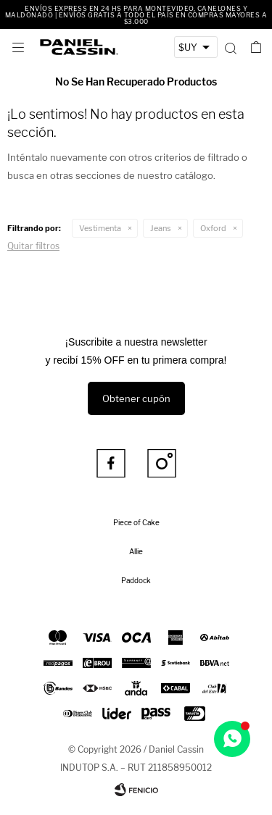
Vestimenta (100, 228)
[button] (230, 47)
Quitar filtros (33, 246)
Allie (136, 551)
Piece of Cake (136, 522)
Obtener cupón (136, 398)
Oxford (213, 228)
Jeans (160, 228)
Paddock (136, 580)
